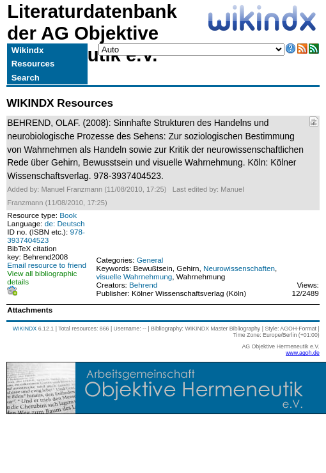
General (150, 260)
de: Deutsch (65, 223)
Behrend (143, 285)
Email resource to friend (46, 265)
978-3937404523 (46, 236)
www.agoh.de (303, 353)
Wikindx (27, 50)
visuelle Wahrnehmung (135, 276)
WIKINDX (25, 328)
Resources (33, 63)
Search (26, 77)
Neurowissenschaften (239, 268)
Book (68, 215)
